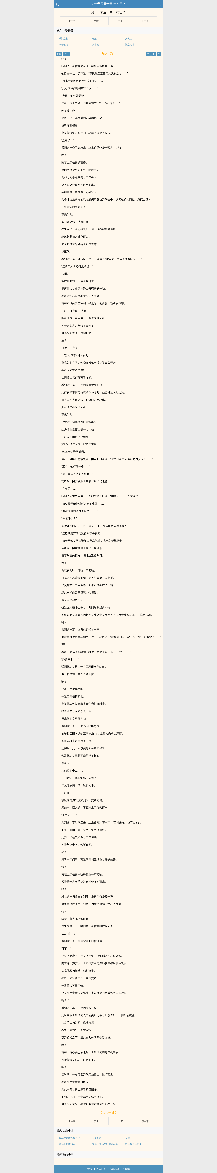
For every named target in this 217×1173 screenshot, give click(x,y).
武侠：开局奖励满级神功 (105, 1144)
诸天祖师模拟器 (67, 1144)
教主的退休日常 (133, 1144)
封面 (120, 20)
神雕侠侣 (63, 44)
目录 (96, 20)
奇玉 (94, 38)
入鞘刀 (128, 38)
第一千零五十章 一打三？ (108, 3)
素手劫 (95, 44)
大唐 (127, 1138)
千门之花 (63, 38)
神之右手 (130, 44)
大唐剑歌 (96, 1138)
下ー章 (145, 20)
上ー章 (71, 20)
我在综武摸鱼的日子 (69, 1138)
